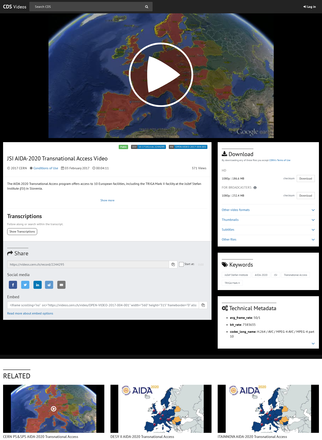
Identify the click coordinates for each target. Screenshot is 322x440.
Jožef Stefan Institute (236, 275)
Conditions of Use (45, 168)
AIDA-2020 (261, 275)
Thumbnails (268, 219)
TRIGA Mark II (232, 283)
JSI (275, 275)
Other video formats (268, 209)
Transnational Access (295, 275)
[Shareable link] (88, 264)
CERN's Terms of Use (279, 160)
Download (305, 178)
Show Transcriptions (22, 231)
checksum (289, 178)
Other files (268, 239)
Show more (107, 200)
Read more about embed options (30, 313)
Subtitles (268, 229)
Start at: (186, 264)
